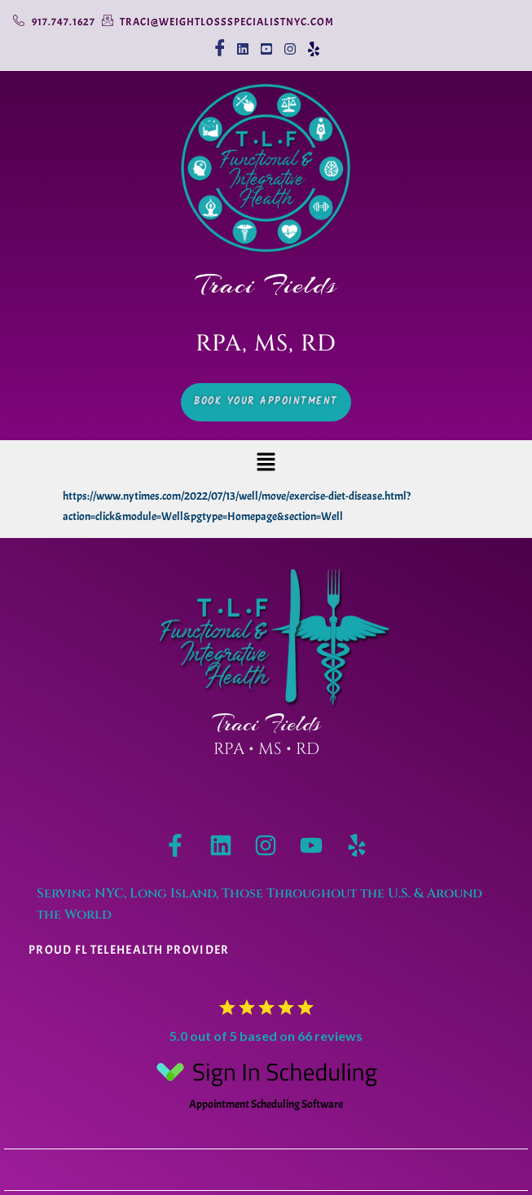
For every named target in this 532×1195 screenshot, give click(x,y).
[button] (265, 464)
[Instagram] (290, 42)
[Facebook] (219, 42)
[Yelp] (313, 42)
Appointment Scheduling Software (266, 1081)
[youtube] (266, 42)
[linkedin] (242, 42)
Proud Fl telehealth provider (129, 950)
